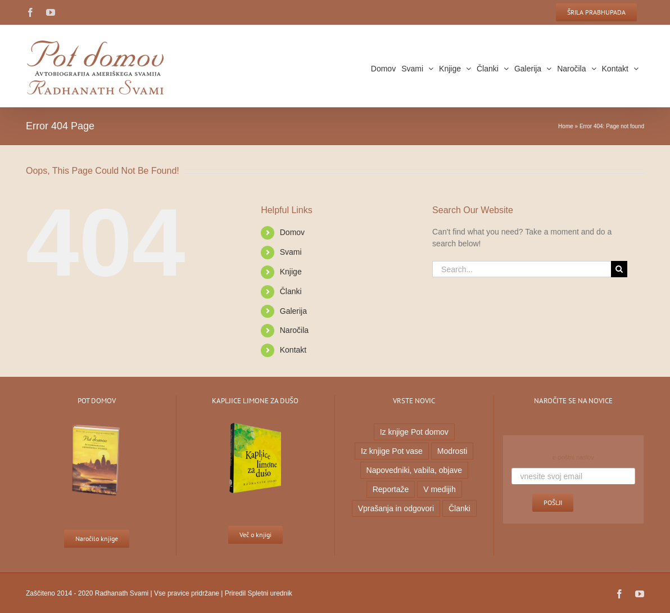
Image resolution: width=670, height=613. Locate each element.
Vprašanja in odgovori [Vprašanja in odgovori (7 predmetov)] (393, 508)
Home (563, 126)
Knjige (288, 271)
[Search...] (519, 269)
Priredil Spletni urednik (255, 593)
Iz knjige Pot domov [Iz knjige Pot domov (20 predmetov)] (411, 431)
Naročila (291, 330)
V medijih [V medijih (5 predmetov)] (437, 489)
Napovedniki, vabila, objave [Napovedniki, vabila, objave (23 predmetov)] (411, 470)
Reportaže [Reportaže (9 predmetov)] (388, 489)
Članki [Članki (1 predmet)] (457, 508)
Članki (288, 291)
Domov (289, 232)
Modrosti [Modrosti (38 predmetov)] (449, 451)
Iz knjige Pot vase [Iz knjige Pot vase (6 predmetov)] (389, 451)
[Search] (616, 269)
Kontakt (290, 349)
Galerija (290, 310)
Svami (288, 251)
